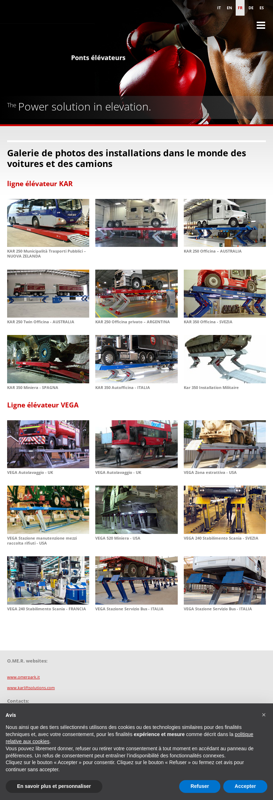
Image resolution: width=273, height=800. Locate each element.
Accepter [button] (245, 786)
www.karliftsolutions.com (31, 687)
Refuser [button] (200, 786)
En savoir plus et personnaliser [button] (54, 786)
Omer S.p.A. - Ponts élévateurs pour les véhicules (35, 32)
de (250, 7)
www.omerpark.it (23, 677)
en (229, 7)
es (261, 7)
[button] (263, 714)
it (219, 7)
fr (240, 7)
